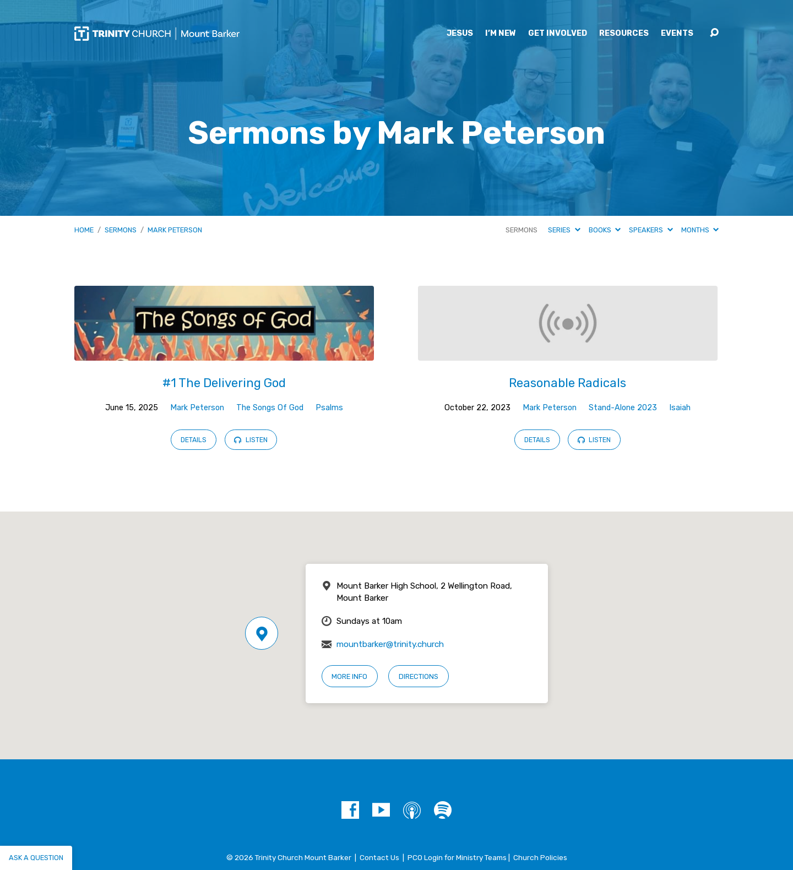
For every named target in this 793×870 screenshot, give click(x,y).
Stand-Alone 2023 (623, 407)
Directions (418, 676)
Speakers (650, 230)
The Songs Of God (269, 407)
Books (605, 230)
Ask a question (36, 857)
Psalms (329, 407)
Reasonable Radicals (567, 383)
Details (194, 440)
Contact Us (379, 857)
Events (677, 33)
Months (700, 230)
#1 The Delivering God (224, 383)
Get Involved (557, 33)
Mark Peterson (175, 230)
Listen (250, 440)
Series (564, 230)
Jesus (460, 33)
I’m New (500, 33)
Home (84, 230)
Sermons (121, 230)
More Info (349, 676)
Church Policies (540, 857)
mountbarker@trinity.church (390, 644)
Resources (624, 33)
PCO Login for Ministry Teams (457, 857)
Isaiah (680, 407)
